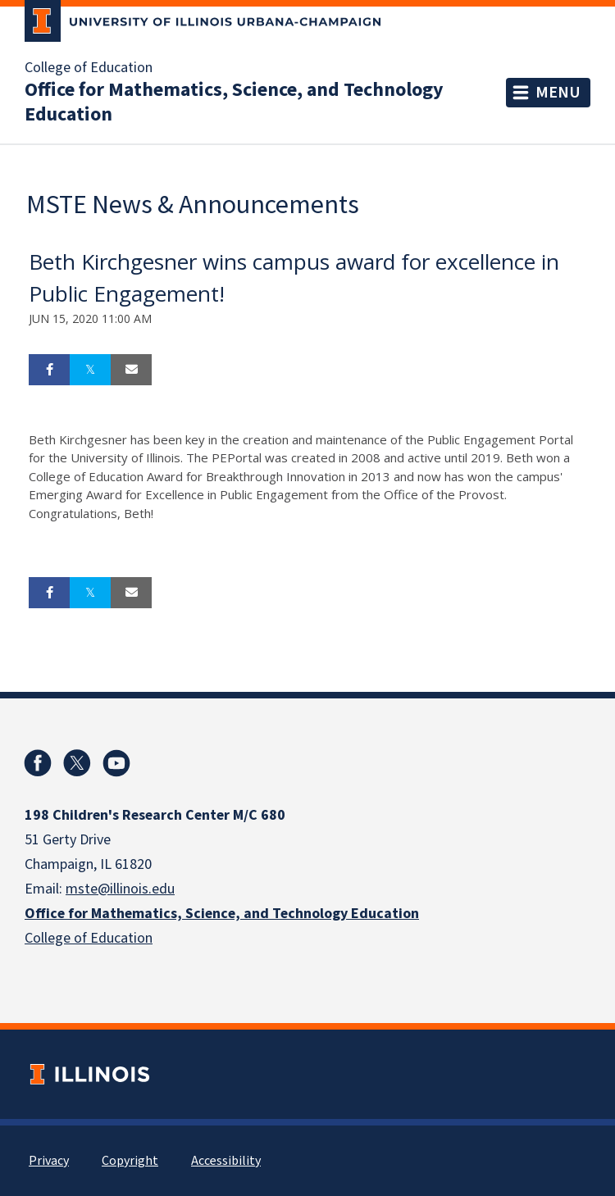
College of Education (89, 68)
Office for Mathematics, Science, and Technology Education (234, 102)
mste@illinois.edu (120, 889)
